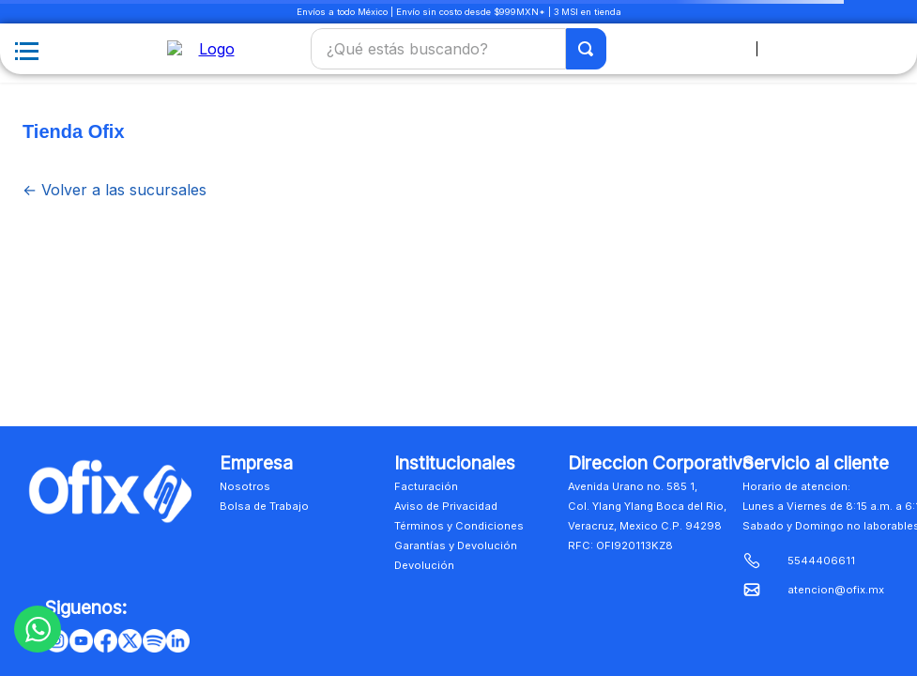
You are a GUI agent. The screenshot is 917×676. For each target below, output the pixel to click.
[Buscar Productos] (587, 50)
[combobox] (458, 50)
